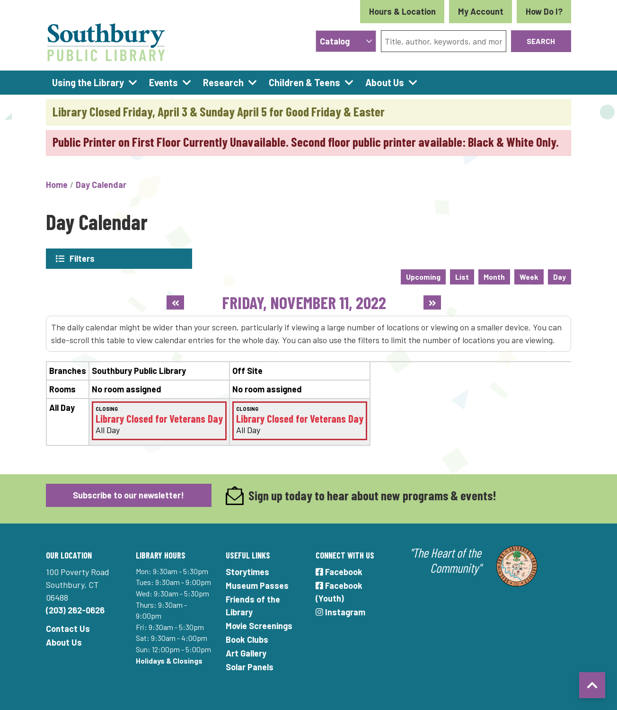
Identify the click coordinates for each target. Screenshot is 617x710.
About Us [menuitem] (384, 82)
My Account (480, 11)
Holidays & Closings (169, 660)
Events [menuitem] (163, 82)
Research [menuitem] (223, 82)
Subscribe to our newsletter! (128, 495)
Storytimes (247, 571)
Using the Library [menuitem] (88, 82)
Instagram (340, 611)
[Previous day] (175, 302)
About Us (64, 642)
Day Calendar (101, 184)
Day (559, 276)
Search (541, 40)
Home (57, 184)
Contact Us (68, 628)
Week (529, 276)
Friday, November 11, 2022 (304, 302)
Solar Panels (249, 666)
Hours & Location (402, 11)
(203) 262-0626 (75, 609)
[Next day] (432, 302)
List (462, 276)
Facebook (339, 571)
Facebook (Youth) (339, 591)
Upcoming (423, 276)
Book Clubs (247, 639)
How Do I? (544, 11)
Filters (82, 258)
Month (494, 276)
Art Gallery (246, 653)
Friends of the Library (253, 605)
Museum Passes (257, 585)
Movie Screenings (259, 625)
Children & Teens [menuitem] (304, 82)
